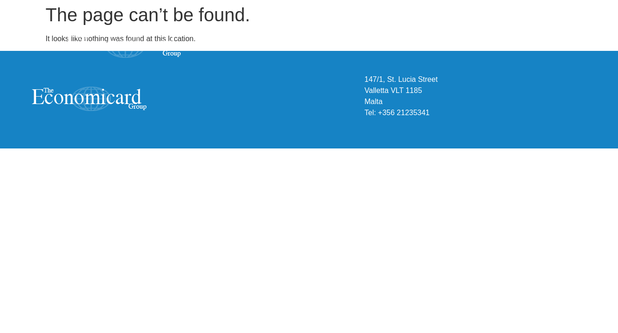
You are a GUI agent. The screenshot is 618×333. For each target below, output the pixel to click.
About (387, 46)
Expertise (444, 46)
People (502, 46)
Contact (557, 46)
